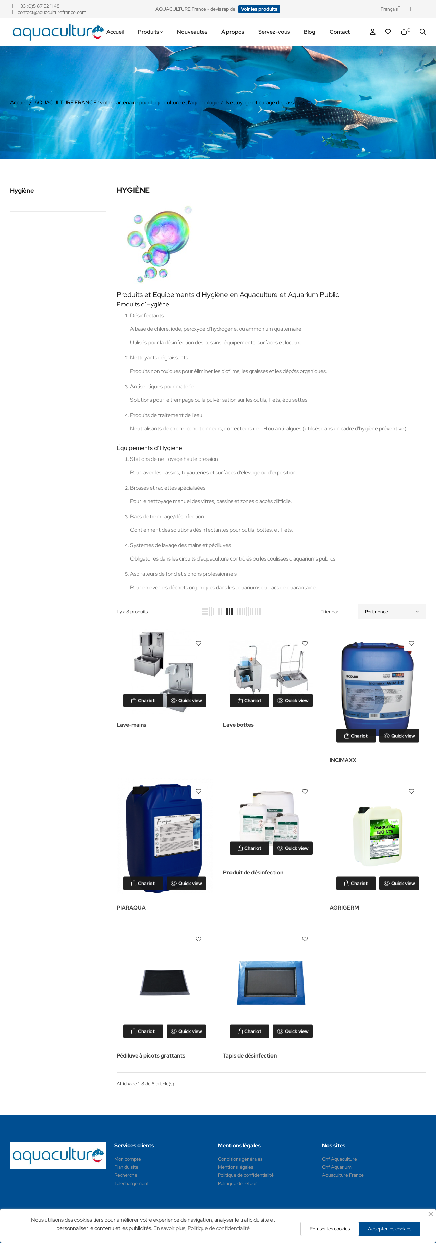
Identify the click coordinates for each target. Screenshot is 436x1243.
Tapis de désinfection (250, 1055)
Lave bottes (238, 724)
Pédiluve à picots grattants (151, 1055)
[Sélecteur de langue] (391, 9)
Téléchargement (131, 1183)
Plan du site (126, 1167)
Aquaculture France (343, 1175)
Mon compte (127, 1159)
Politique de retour (237, 1183)
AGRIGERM (344, 907)
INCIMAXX (343, 760)
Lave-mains (131, 724)
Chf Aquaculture (339, 1159)
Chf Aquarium (337, 1167)
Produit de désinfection (253, 872)
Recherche (125, 1175)
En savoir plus (169, 1228)
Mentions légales (235, 1167)
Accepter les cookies (389, 1229)
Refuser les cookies (330, 1229)
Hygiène (22, 190)
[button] (259, 9)
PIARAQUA (131, 907)
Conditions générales (240, 1159)
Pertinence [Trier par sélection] (392, 611)
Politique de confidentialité (246, 1175)
